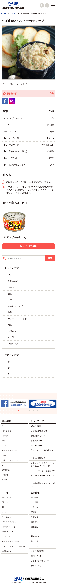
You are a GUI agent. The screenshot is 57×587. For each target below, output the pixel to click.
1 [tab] (19, 411)
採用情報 (34, 522)
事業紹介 (34, 517)
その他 (11, 337)
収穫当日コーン (37, 441)
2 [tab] (23, 411)
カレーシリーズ (37, 445)
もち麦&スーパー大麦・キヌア (42, 477)
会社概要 (34, 502)
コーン (11, 287)
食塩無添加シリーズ (39, 436)
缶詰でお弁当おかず (39, 431)
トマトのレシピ (8, 536)
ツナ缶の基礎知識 (38, 458)
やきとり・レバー (16, 306)
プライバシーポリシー (40, 561)
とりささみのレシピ (10, 522)
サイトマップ (36, 566)
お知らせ (34, 541)
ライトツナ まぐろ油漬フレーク (42, 451)
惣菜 (10, 312)
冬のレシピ (6, 512)
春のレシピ (6, 497)
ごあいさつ (35, 507)
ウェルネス (13, 343)
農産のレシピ (7, 532)
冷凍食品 (12, 331)
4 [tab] (30, 411)
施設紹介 (34, 527)
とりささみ (13, 281)
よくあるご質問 (37, 551)
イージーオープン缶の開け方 (43, 471)
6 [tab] (38, 411)
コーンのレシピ (8, 527)
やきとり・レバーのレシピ (13, 541)
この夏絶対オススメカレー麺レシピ (43, 484)
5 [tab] (34, 411)
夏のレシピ (6, 502)
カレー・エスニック (17, 318)
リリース (34, 546)
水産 (10, 325)
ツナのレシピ (7, 517)
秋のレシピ (6, 507)
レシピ (5, 492)
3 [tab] (27, 411)
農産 (10, 293)
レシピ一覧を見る (28, 246)
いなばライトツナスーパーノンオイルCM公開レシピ (43, 464)
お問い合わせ (36, 556)
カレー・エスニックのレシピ (14, 546)
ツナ (10, 275)
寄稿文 (33, 512)
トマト (11, 300)
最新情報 (34, 497)
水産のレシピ (7, 551)
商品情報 (6, 421)
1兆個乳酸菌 (36, 426)
